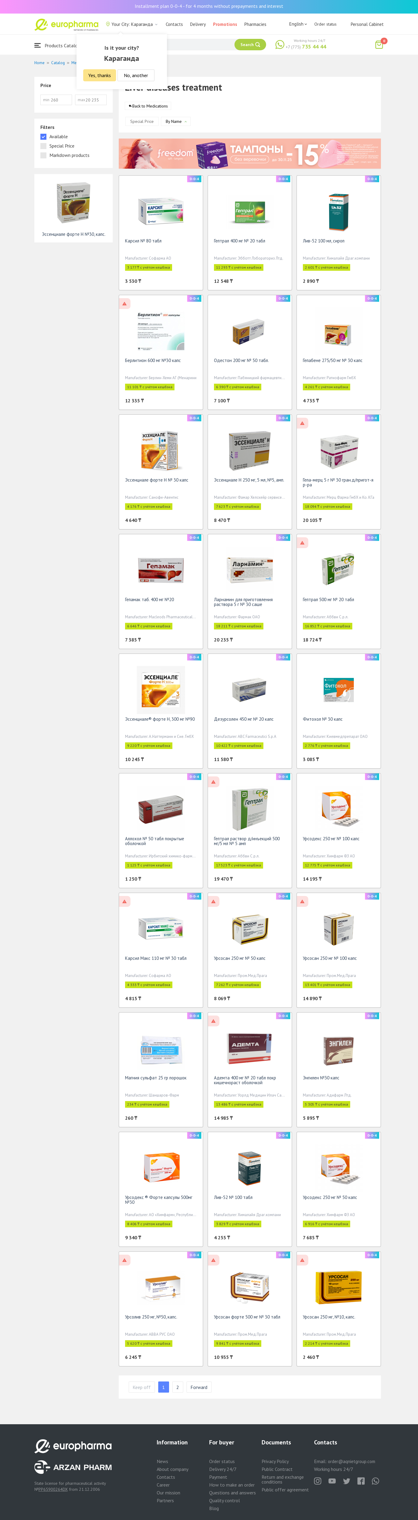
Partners (165, 1500)
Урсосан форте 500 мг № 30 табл (247, 1319)
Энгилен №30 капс (321, 1080)
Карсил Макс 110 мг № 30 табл (156, 960)
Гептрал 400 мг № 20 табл (239, 243)
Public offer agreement (285, 1490)
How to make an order (232, 1485)
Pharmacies (255, 24)
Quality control (224, 1500)
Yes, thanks (99, 75)
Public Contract (277, 1469)
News (162, 1461)
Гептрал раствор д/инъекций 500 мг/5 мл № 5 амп (247, 843)
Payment (218, 1477)
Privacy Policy (275, 1461)
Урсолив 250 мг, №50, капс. (151, 1319)
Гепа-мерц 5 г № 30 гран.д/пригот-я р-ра (338, 484)
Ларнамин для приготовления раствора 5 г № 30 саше (243, 604)
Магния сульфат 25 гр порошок (156, 1080)
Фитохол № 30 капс (323, 721)
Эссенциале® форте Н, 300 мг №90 (160, 721)
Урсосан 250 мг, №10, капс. (329, 1319)
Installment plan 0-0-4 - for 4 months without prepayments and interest (209, 6)
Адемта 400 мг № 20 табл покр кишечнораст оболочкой (245, 1082)
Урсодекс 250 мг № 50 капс (330, 1199)
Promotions (225, 24)
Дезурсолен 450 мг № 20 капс (244, 721)
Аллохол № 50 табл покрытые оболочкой (154, 843)
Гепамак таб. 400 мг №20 (149, 601)
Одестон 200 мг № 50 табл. (241, 362)
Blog (214, 1508)
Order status (325, 24)
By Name (174, 123)
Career (163, 1485)
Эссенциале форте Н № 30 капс (156, 482)
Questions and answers (232, 1493)
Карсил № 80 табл (143, 243)
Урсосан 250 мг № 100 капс (330, 960)
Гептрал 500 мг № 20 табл (328, 601)
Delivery (198, 24)
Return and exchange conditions (283, 1479)
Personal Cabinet (367, 24)
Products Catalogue (59, 45)
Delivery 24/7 (223, 1469)
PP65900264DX (53, 1489)
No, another (136, 75)
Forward (198, 1389)
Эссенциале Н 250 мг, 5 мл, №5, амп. (249, 482)
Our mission (168, 1493)
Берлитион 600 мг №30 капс (153, 362)
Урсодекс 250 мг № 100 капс (331, 841)
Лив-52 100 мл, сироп (323, 243)
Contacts (174, 24)
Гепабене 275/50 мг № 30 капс (333, 362)
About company (172, 1469)
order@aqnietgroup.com (351, 1461)
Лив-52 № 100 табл (233, 1199)
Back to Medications (150, 108)
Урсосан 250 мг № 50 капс (240, 960)
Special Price (142, 123)
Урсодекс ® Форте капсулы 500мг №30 (158, 1202)
